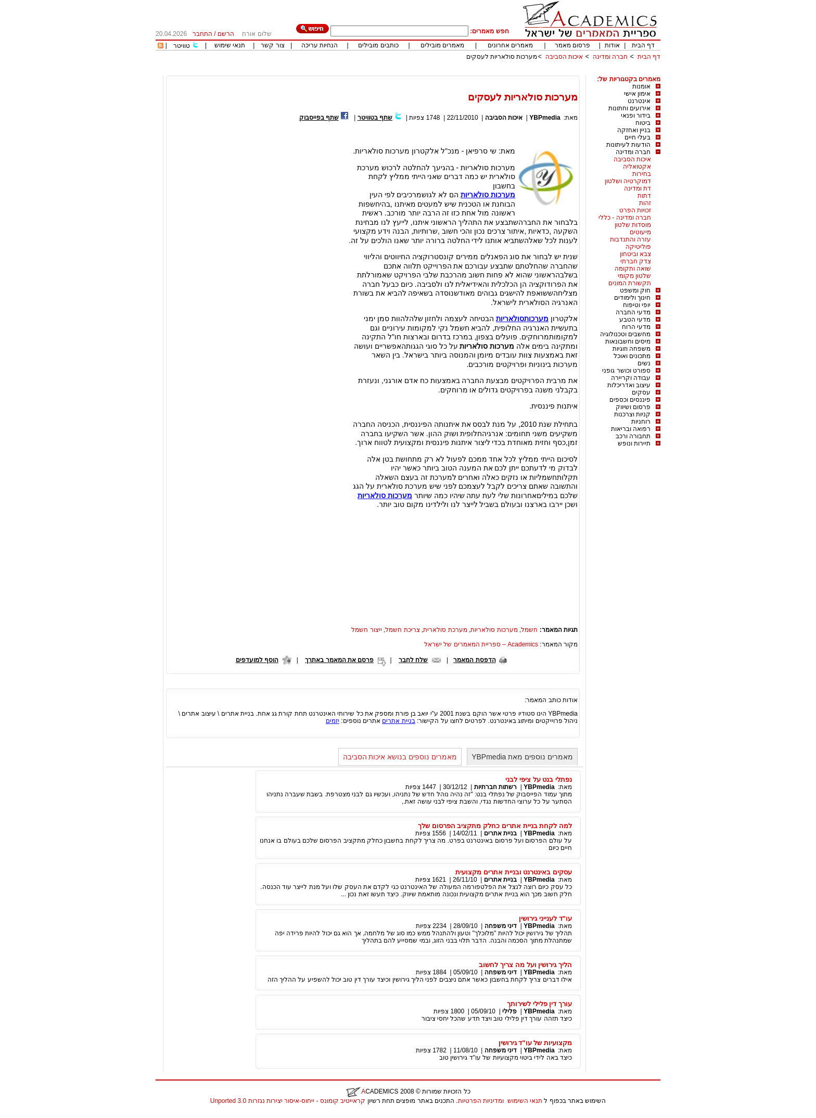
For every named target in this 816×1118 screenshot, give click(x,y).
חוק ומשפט (635, 290)
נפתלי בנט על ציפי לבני (538, 779)
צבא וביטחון (635, 254)
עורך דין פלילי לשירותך (539, 1004)
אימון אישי (637, 93)
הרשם (226, 33)
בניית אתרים (398, 721)
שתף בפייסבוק (319, 117)
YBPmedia (544, 117)
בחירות (641, 173)
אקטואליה (637, 166)
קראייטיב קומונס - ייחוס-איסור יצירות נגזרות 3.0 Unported (287, 1100)
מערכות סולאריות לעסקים (502, 56)
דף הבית (643, 45)
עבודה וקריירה (631, 378)
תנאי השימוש (524, 1100)
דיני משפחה (500, 926)
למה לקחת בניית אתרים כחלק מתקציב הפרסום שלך (495, 826)
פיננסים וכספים (630, 399)
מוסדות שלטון (633, 224)
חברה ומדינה (610, 56)
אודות (612, 45)
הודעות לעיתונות (628, 144)
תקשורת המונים (629, 283)
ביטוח (643, 122)
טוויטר (181, 45)
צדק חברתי (635, 261)
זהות (645, 203)
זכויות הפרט (635, 210)
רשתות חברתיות (495, 787)
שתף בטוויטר (375, 117)
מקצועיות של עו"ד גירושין (535, 1043)
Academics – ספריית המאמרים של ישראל (481, 644)
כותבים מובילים (378, 45)
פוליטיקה (638, 246)
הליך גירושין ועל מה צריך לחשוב (525, 965)
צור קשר (272, 45)
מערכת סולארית (445, 629)
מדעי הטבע (635, 319)
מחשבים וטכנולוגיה (625, 334)
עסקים (641, 392)
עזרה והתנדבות (630, 239)
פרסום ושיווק (633, 407)
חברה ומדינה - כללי (624, 217)
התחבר (202, 33)
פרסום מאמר (572, 45)
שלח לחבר (413, 660)
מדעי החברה (633, 312)
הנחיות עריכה (319, 45)
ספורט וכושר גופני (626, 370)
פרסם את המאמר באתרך (339, 660)
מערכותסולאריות (522, 318)
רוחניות (641, 421)
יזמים (332, 721)
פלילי (509, 1011)
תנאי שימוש (229, 45)
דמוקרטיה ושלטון (628, 181)
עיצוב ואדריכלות (629, 385)
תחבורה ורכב (633, 436)
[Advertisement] (471, 71)
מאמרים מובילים (442, 45)
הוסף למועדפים (257, 660)
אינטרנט (639, 101)
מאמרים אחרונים (510, 45)
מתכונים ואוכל (632, 356)
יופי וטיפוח (637, 305)
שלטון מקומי (634, 276)
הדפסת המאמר (474, 660)
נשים (644, 363)
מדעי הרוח (636, 327)
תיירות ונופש (634, 443)
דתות (644, 195)
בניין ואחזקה (634, 130)
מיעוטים (640, 232)
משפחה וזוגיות (632, 348)
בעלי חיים (637, 137)
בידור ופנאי (636, 115)
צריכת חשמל (402, 629)
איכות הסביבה (563, 56)
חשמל (529, 629)
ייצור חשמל (366, 629)
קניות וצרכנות (632, 414)
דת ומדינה (637, 188)
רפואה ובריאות (631, 429)
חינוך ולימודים (632, 297)
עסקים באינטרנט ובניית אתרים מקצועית (513, 872)
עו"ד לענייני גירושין (545, 918)
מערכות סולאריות (488, 194)
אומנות (641, 86)
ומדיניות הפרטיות (481, 1100)
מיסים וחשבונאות (628, 341)
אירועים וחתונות (629, 108)
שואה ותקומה (633, 268)
